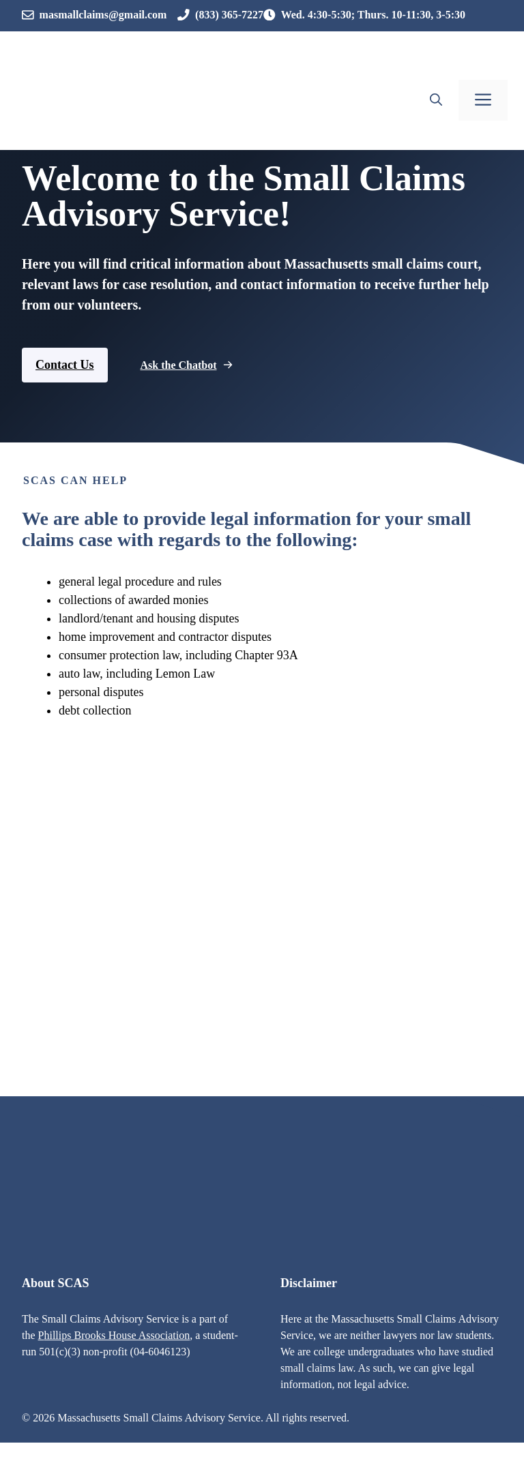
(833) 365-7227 (229, 14)
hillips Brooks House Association (117, 1335)
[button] (435, 100)
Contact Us (64, 365)
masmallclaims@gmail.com (103, 14)
